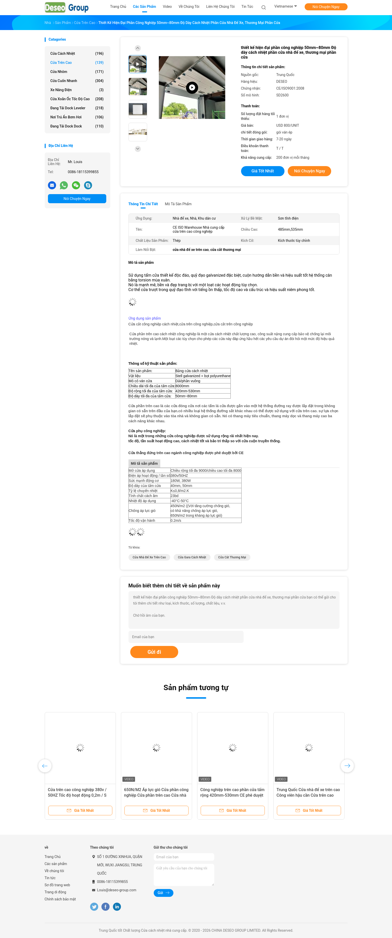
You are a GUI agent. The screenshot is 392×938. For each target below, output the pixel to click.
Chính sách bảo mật (60, 899)
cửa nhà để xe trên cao (149, 557)
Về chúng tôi (54, 871)
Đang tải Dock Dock (77, 126)
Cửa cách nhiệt (77, 53)
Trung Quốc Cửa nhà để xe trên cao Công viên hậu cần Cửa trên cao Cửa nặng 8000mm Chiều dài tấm (308, 795)
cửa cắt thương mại (232, 557)
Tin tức (50, 878)
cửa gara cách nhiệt (192, 557)
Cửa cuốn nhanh (77, 80)
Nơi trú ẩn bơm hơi (77, 117)
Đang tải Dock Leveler (77, 108)
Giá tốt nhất (262, 171)
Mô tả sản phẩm (178, 204)
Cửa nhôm (77, 71)
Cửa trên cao (77, 62)
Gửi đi (154, 652)
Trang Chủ (53, 857)
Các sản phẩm (56, 864)
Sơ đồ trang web (57, 885)
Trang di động (55, 892)
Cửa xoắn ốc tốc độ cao (77, 98)
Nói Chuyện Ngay (325, 7)
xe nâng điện (77, 89)
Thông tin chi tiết (143, 204)
